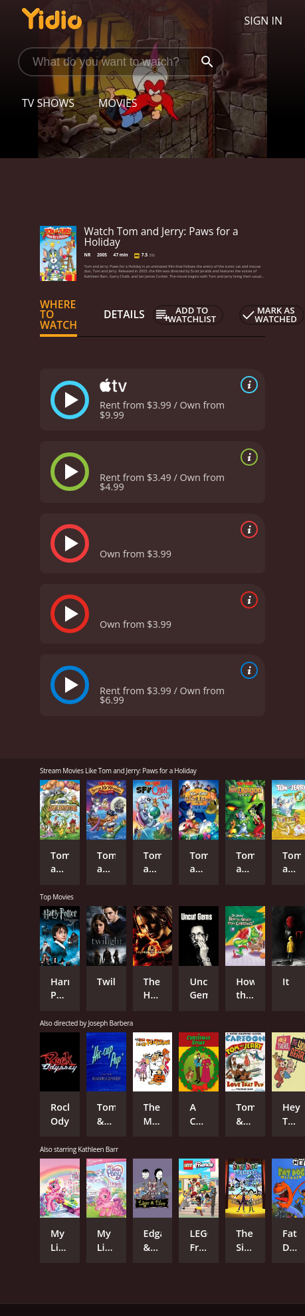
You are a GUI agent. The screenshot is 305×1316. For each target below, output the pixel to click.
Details (124, 314)
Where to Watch (58, 315)
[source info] (246, 384)
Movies (118, 103)
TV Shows (48, 103)
